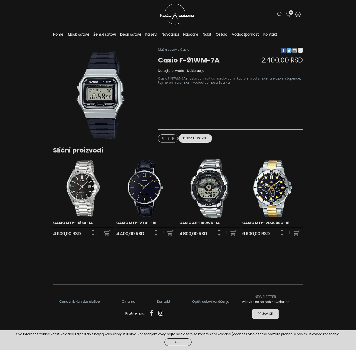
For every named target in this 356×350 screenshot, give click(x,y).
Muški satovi (78, 34)
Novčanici (170, 34)
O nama (128, 301)
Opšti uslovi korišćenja (210, 301)
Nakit (207, 34)
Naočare (190, 34)
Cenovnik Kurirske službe (79, 301)
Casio (184, 49)
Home (58, 34)
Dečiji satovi (130, 34)
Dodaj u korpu (195, 138)
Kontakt (270, 34)
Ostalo (221, 34)
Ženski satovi (104, 34)
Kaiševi (151, 34)
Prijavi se (265, 313)
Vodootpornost (245, 34)
